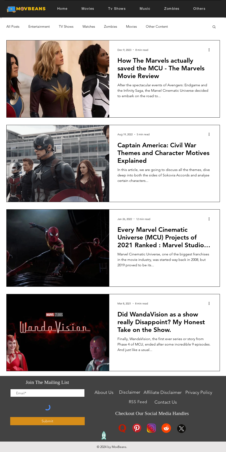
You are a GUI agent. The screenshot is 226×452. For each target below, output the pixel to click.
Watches (88, 27)
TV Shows (66, 27)
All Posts (12, 27)
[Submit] (47, 421)
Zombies (110, 27)
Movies (131, 27)
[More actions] (211, 49)
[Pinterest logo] (136, 428)
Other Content (157, 27)
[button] (214, 27)
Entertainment (39, 27)
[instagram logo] (151, 428)
